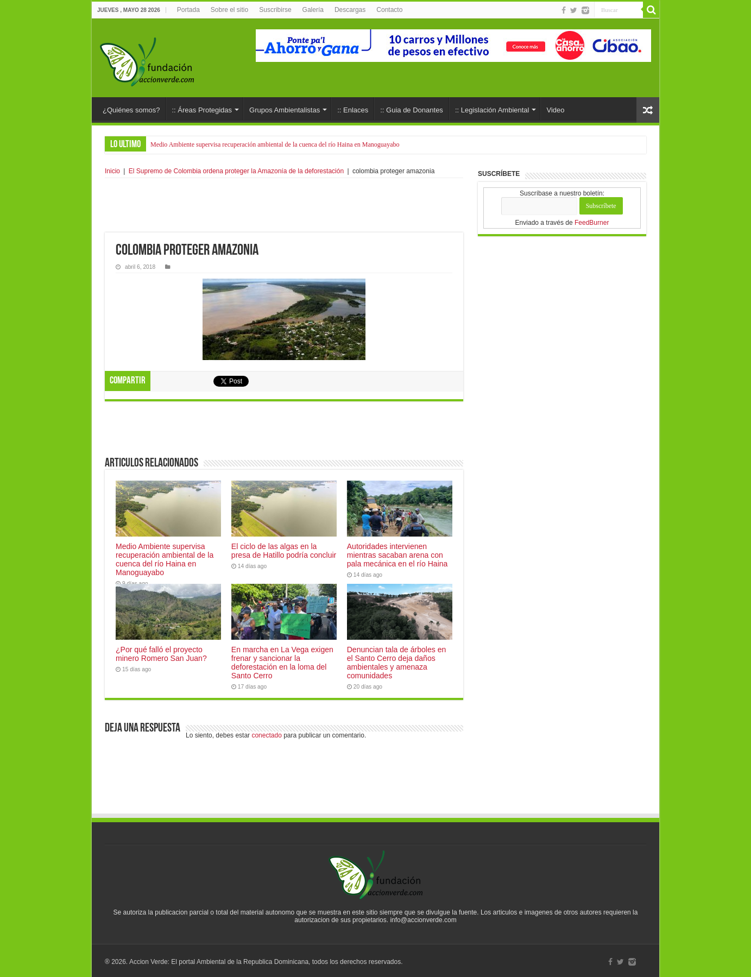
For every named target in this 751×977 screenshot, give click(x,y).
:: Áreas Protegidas (202, 110)
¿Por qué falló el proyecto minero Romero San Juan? (161, 654)
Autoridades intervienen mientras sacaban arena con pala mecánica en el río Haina (397, 555)
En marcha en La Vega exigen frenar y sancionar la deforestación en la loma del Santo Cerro (282, 662)
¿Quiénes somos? (131, 110)
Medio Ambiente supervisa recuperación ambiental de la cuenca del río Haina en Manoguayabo (275, 144)
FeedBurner (592, 222)
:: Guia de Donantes (411, 110)
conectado (266, 735)
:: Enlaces (352, 110)
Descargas (350, 10)
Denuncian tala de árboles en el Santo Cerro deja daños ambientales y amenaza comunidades (396, 662)
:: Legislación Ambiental (492, 110)
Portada (188, 10)
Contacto (389, 10)
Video (555, 110)
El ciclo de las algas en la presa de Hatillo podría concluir (283, 550)
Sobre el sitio (229, 10)
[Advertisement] (284, 205)
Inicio (112, 171)
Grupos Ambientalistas (284, 110)
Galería (313, 10)
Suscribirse (275, 10)
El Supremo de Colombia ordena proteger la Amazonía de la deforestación (236, 171)
